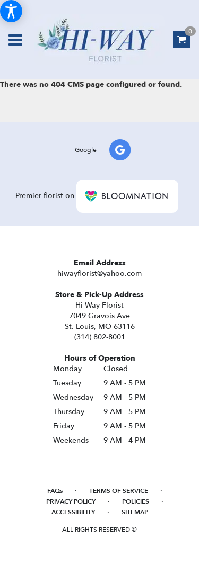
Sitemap (135, 512)
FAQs (55, 491)
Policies (135, 501)
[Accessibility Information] (11, 11)
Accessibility (73, 512)
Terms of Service (118, 491)
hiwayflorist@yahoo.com (99, 273)
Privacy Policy (71, 501)
